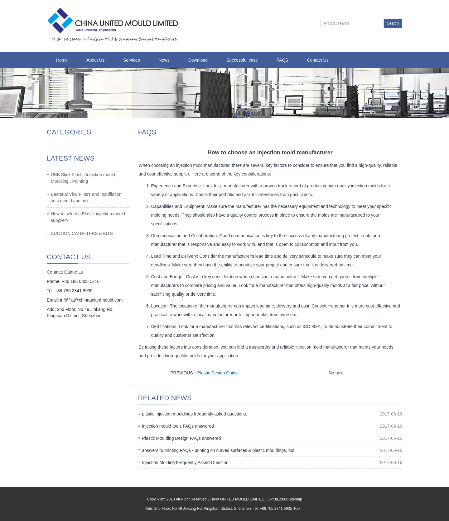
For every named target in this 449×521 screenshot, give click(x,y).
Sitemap (295, 499)
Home (62, 60)
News (164, 60)
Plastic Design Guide (217, 372)
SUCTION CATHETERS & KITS (82, 233)
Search (393, 23)
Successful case (242, 60)
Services (131, 60)
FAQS (282, 60)
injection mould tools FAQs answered (178, 426)
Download (198, 60)
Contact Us (317, 60)
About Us (95, 60)
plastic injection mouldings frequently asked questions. (194, 413)
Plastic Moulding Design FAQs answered (181, 438)
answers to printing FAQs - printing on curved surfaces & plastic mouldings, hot (218, 450)
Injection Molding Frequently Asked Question (185, 462)
